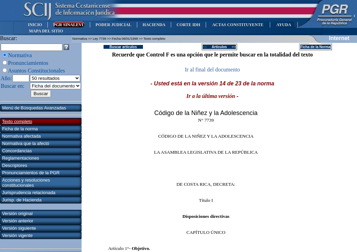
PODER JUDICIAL (113, 24)
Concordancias (17, 150)
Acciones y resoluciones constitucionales (26, 182)
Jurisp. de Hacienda (21, 200)
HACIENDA (154, 24)
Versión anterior (17, 220)
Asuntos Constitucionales (36, 71)
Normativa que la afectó (25, 143)
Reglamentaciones (20, 158)
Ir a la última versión (211, 96)
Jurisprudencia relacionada (28, 192)
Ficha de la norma (20, 128)
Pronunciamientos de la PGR (31, 172)
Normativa (20, 55)
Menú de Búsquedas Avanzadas (34, 107)
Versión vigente (17, 235)
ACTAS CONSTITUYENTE (237, 24)
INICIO (35, 24)
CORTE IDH (188, 24)
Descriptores (14, 165)
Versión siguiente (19, 228)
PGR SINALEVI (68, 24)
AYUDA (283, 24)
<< (207, 47)
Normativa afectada (21, 136)
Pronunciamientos (28, 63)
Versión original (17, 213)
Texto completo (17, 121)
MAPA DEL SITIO (46, 31)
